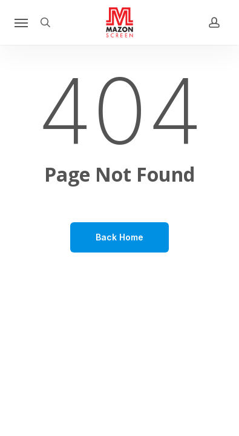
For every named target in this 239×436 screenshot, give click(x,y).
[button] (21, 22)
